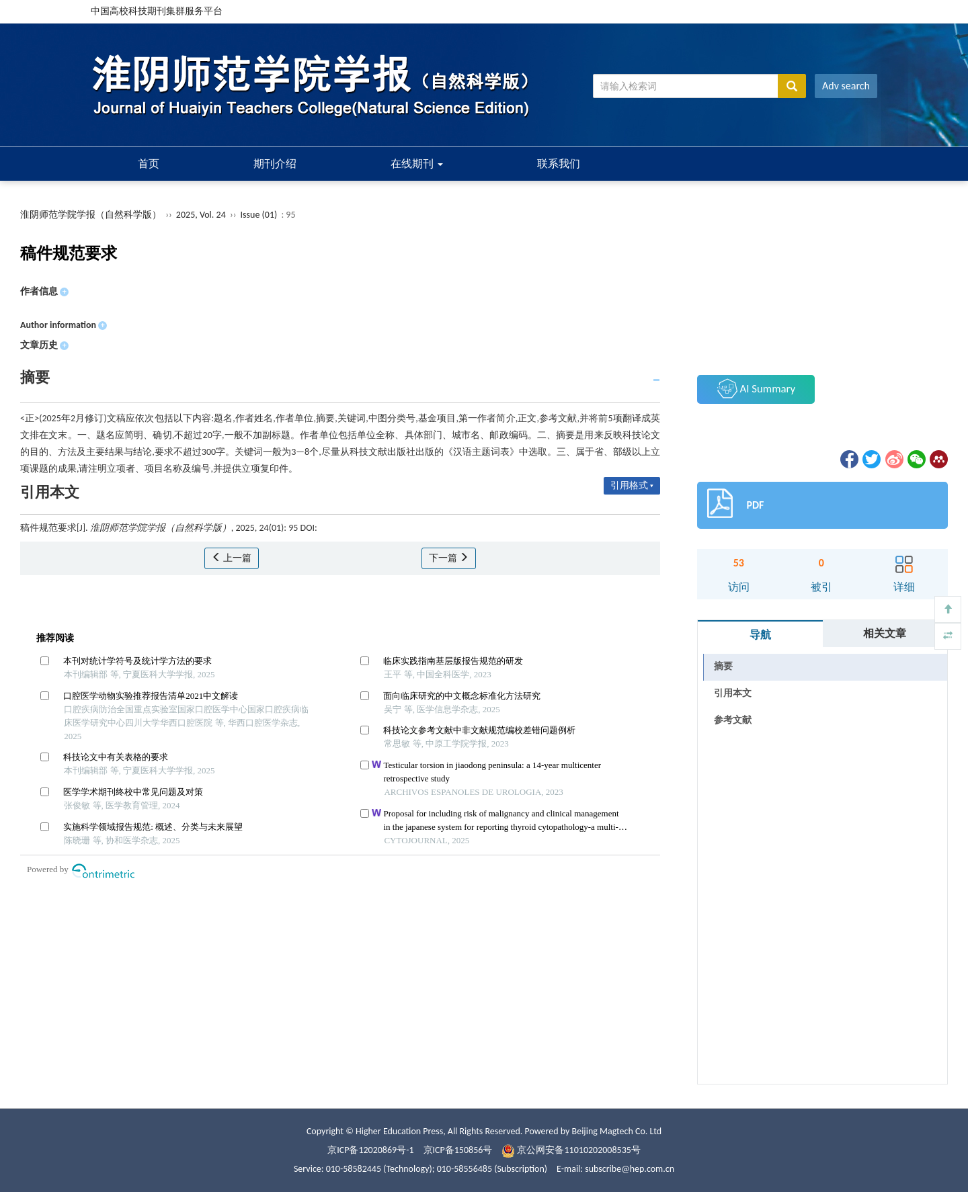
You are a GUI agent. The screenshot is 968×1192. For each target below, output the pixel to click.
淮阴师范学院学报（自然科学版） (90, 214)
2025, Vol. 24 (202, 214)
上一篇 (231, 558)
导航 (760, 634)
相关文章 (884, 633)
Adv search (846, 85)
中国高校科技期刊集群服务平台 (157, 11)
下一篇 (449, 558)
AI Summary (756, 388)
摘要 (723, 666)
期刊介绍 (274, 163)
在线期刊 (417, 163)
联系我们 (558, 163)
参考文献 (733, 720)
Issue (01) (259, 214)
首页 (148, 163)
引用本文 (733, 693)
